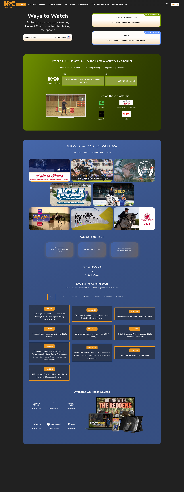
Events (42, 4)
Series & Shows (55, 4)
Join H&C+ (21, 5)
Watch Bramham (120, 4)
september (85, 297)
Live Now (32, 4)
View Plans (83, 4)
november (107, 297)
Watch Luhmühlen (100, 4)
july (63, 297)
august (74, 297)
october (96, 297)
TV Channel (70, 4)
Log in (175, 4)
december (119, 297)
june (51, 297)
